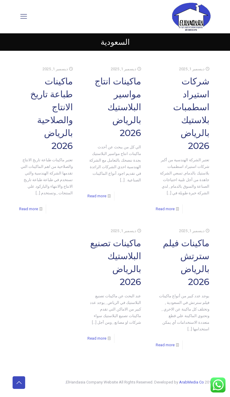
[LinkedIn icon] (39, 382)
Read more (165, 209)
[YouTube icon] (46, 382)
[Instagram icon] (33, 382)
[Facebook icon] (58, 382)
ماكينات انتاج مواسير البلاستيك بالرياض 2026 (118, 107)
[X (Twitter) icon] (52, 382)
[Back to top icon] (19, 382)
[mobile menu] (24, 16)
